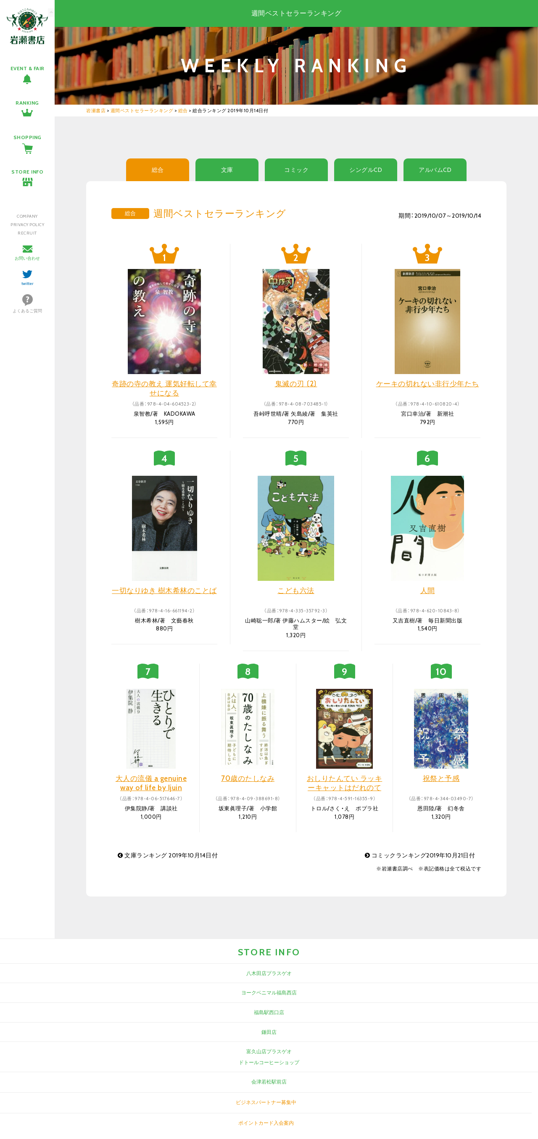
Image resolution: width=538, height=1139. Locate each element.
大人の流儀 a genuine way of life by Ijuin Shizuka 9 (151, 787)
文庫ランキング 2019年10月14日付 (168, 855)
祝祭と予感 (441, 778)
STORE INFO (27, 172)
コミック (296, 170)
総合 (158, 170)
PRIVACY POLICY (27, 224)
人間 (427, 590)
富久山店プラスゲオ (269, 1051)
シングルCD (365, 170)
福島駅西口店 (269, 1012)
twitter (27, 283)
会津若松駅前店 (269, 1081)
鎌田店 (269, 1032)
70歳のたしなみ (247, 778)
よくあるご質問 (27, 311)
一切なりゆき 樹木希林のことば (164, 590)
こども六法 (295, 590)
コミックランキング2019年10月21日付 (420, 855)
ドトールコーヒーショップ (269, 1062)
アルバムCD (435, 170)
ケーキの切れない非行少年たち (427, 384)
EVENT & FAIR (28, 68)
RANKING (27, 103)
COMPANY (27, 216)
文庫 (227, 170)
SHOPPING (27, 137)
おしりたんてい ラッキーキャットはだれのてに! (344, 787)
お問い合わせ (27, 258)
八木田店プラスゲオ (269, 973)
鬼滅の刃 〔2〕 (296, 384)
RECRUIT (27, 233)
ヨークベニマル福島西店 (269, 992)
